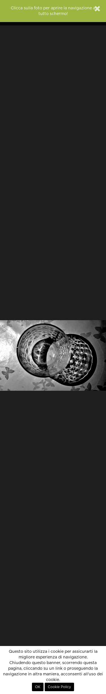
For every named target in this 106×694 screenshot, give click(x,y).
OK (37, 687)
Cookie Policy (59, 687)
